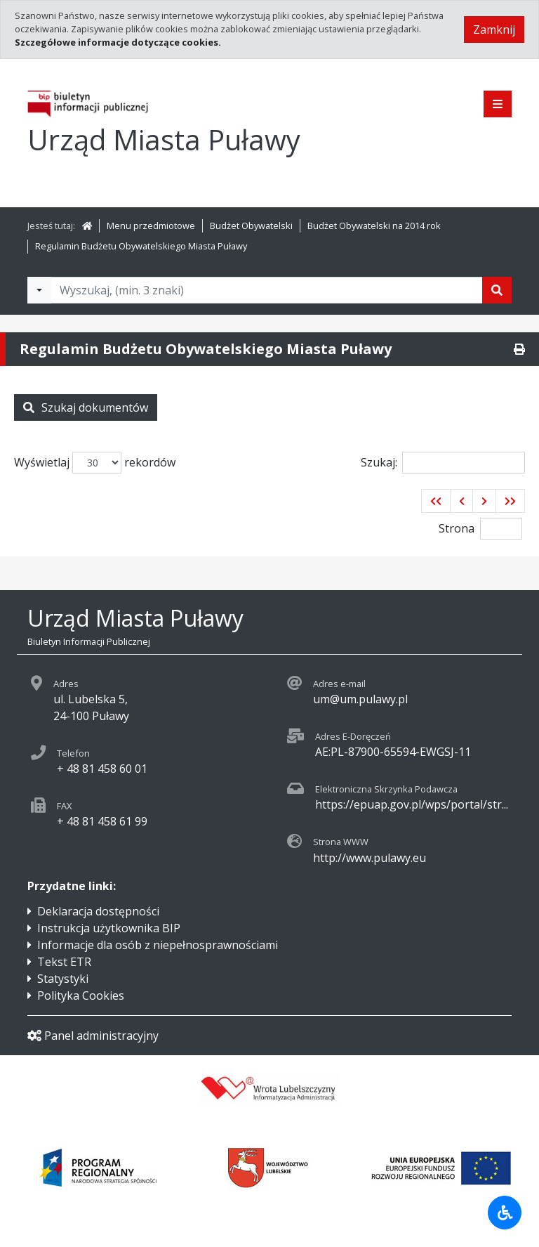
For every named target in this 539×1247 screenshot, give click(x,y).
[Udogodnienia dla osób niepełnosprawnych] (504, 1212)
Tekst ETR (64, 961)
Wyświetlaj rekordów (94, 463)
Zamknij (494, 29)
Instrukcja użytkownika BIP (108, 928)
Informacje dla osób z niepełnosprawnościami (157, 945)
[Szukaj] (497, 290)
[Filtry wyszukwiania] (39, 290)
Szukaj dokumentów (85, 407)
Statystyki (62, 978)
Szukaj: (443, 463)
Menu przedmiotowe (151, 225)
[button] (436, 501)
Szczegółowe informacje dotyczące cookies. (118, 42)
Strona (456, 528)
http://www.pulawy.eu (369, 858)
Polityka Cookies (80, 995)
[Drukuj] (519, 349)
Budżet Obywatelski (251, 225)
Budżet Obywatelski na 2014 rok (374, 225)
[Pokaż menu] (498, 104)
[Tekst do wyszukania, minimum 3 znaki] (267, 290)
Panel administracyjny (93, 1035)
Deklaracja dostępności (98, 911)
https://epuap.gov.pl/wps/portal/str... (411, 804)
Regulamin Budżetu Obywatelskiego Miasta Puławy (141, 246)
